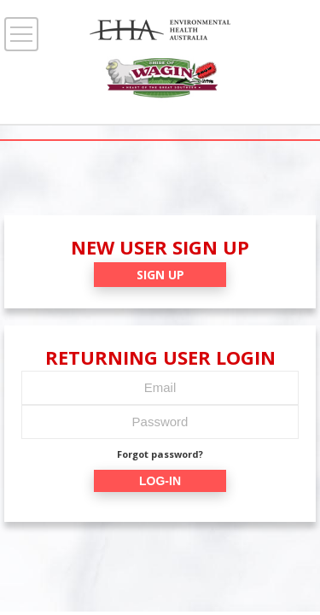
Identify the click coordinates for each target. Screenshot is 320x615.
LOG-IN (160, 481)
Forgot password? (160, 454)
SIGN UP (160, 274)
